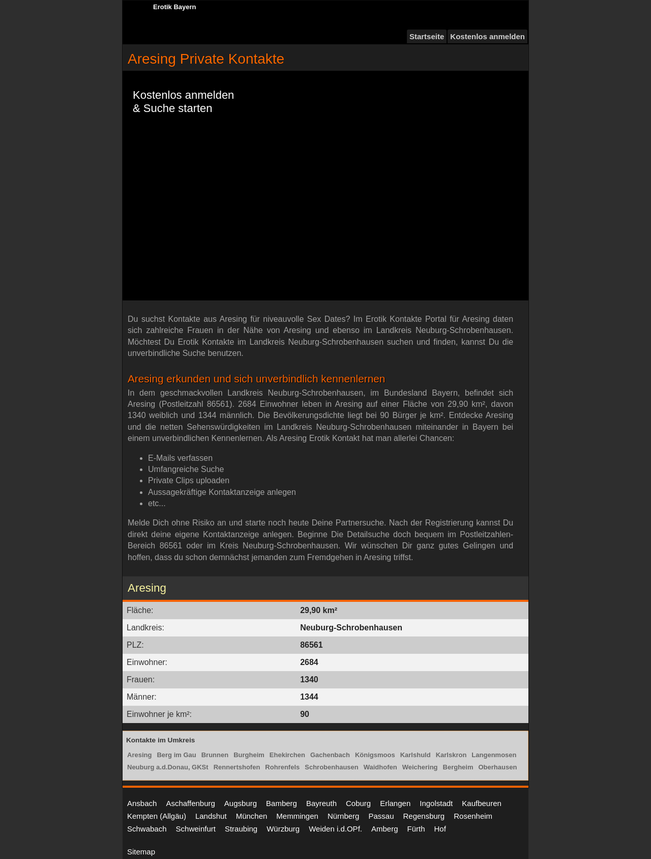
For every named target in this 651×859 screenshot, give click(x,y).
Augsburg (240, 803)
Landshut (211, 816)
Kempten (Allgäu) (156, 816)
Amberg (384, 828)
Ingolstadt (436, 803)
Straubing (241, 828)
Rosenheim (473, 816)
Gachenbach (330, 755)
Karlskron (451, 755)
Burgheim (248, 755)
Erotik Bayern (174, 7)
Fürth (416, 828)
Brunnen (214, 755)
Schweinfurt (196, 828)
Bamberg (281, 803)
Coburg (358, 803)
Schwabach (147, 828)
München (252, 816)
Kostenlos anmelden (487, 36)
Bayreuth (321, 803)
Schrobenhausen (331, 767)
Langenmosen (493, 755)
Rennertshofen (237, 767)
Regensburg (424, 816)
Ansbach (142, 803)
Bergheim (458, 767)
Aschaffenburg (190, 803)
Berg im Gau (176, 755)
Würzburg (283, 828)
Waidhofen (380, 767)
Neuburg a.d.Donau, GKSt (168, 767)
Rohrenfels (282, 767)
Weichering (420, 767)
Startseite (426, 36)
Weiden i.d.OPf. (335, 828)
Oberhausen (498, 767)
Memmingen (297, 816)
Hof (440, 828)
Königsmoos (375, 755)
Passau (381, 816)
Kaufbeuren (481, 803)
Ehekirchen (287, 755)
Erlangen (395, 803)
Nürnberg (344, 816)
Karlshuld (415, 755)
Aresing (139, 755)
